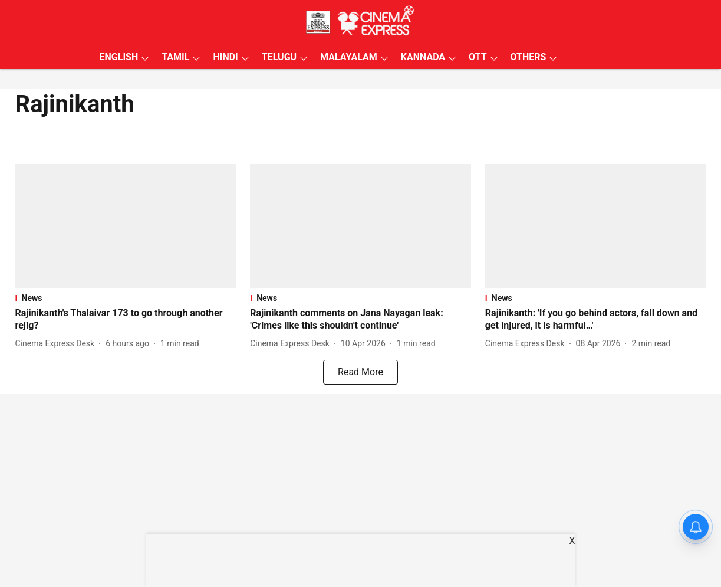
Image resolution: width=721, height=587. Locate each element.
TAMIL (175, 57)
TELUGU (279, 57)
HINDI (225, 57)
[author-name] (57, 343)
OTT (477, 57)
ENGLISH (119, 57)
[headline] (125, 319)
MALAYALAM (348, 57)
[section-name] (125, 298)
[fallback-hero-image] (125, 226)
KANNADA (423, 57)
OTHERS (528, 57)
